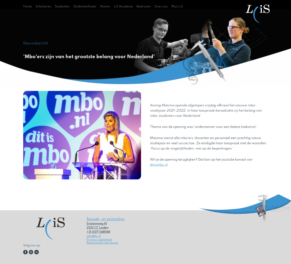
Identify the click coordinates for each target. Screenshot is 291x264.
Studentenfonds (84, 6)
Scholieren (43, 6)
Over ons (161, 6)
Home (27, 6)
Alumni (105, 6)
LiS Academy (123, 6)
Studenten (62, 6)
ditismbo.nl (159, 165)
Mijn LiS (177, 6)
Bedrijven (144, 6)
